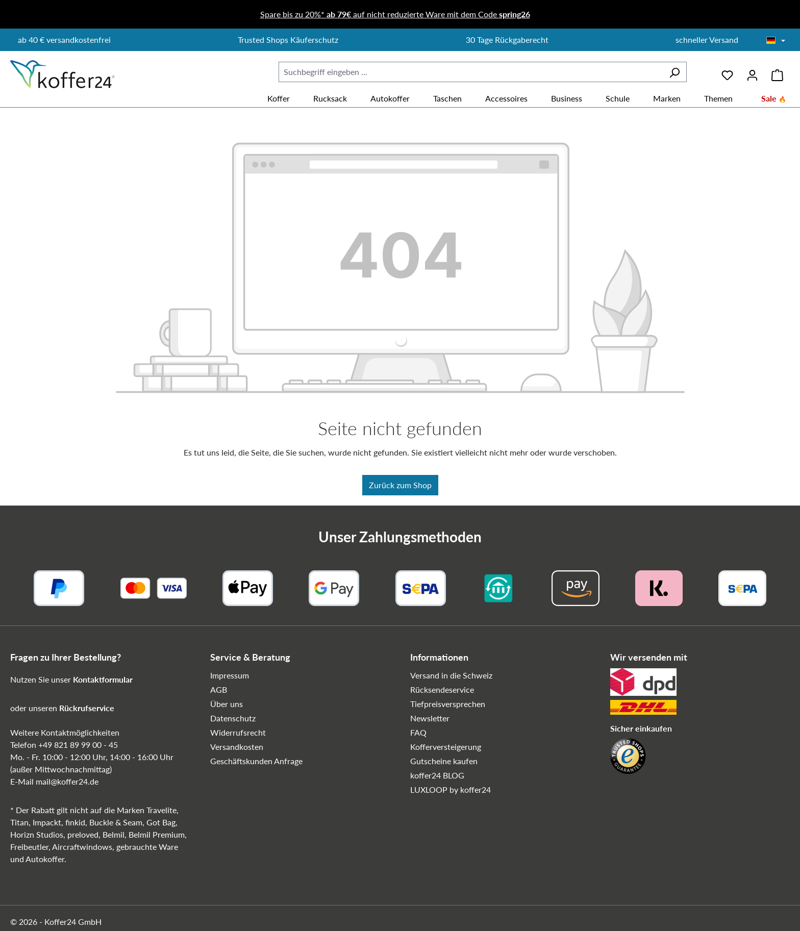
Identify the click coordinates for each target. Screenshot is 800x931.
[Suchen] (674, 72)
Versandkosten (236, 746)
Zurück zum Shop (400, 485)
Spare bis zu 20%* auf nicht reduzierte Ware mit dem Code (395, 14)
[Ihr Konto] (752, 71)
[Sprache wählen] (775, 40)
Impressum (229, 675)
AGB (218, 689)
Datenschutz (233, 718)
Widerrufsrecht (238, 732)
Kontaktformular (103, 679)
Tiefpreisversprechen (447, 704)
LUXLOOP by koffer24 (450, 789)
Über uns (226, 704)
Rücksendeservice (442, 689)
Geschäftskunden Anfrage (256, 761)
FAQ (418, 732)
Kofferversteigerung (445, 746)
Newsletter (429, 718)
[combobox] (471, 72)
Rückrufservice (86, 708)
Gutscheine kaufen (444, 761)
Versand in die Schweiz (451, 675)
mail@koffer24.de (67, 781)
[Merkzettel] (727, 71)
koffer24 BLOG (437, 775)
